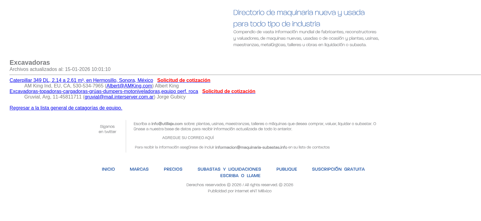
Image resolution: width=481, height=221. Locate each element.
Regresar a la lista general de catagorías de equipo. (66, 107)
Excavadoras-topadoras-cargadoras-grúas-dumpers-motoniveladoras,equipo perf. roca (104, 91)
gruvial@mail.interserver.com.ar (119, 96)
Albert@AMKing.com (129, 85)
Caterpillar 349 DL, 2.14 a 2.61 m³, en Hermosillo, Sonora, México (81, 80)
